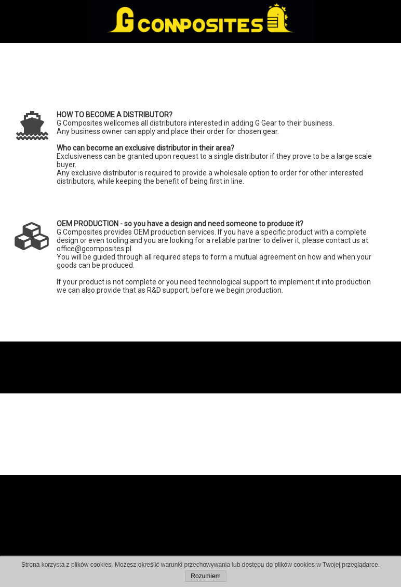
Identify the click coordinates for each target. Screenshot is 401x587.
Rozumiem (205, 576)
